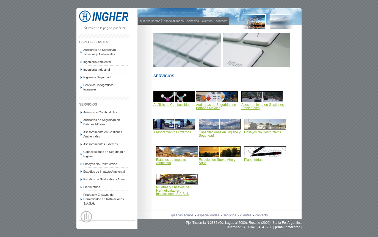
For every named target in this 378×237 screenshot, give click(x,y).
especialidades (174, 21)
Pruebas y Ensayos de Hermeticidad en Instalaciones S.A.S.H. (103, 199)
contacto (221, 21)
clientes (207, 21)
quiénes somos (150, 21)
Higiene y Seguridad (97, 77)
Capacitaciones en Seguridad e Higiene (104, 154)
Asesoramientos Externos (100, 144)
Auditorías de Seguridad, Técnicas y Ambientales (100, 52)
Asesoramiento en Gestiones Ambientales (102, 134)
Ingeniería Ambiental (97, 62)
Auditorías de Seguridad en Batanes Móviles (101, 122)
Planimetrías (91, 187)
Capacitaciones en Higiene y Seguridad (220, 134)
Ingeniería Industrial (96, 69)
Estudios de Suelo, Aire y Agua (104, 179)
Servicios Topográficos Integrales (98, 87)
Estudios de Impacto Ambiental (104, 171)
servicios (193, 21)
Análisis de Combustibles (100, 112)
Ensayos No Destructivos (100, 164)
